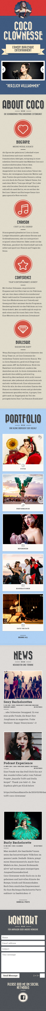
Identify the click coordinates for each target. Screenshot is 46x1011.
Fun (31, 766)
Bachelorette (20, 705)
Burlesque (28, 705)
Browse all (23, 637)
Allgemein (20, 846)
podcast (35, 766)
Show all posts (23, 902)
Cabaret (13, 707)
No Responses (38, 707)
